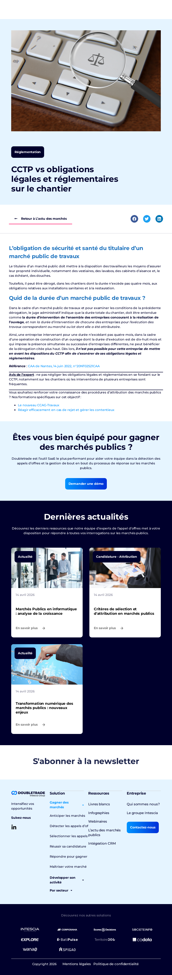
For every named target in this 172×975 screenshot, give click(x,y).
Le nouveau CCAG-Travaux (38, 405)
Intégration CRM (101, 843)
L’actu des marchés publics (103, 832)
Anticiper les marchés (66, 815)
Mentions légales (76, 963)
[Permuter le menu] (31, 9)
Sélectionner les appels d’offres (73, 835)
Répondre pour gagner (67, 856)
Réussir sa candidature (67, 846)
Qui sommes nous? (142, 804)
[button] (134, 219)
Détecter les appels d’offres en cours (77, 825)
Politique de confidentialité (116, 963)
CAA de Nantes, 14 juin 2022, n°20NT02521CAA (64, 366)
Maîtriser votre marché (66, 866)
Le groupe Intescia (141, 812)
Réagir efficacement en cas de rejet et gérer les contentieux (66, 410)
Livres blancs (98, 804)
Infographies (98, 812)
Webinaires (97, 821)
